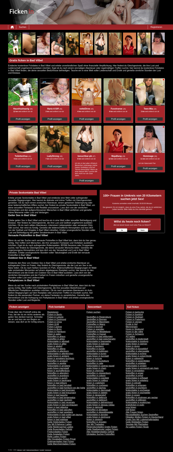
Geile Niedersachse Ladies (60, 427)
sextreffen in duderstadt (137, 339)
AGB (24, 450)
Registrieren (156, 27)
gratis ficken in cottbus (97, 380)
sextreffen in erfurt (134, 375)
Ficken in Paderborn (135, 319)
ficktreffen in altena (56, 349)
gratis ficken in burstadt (97, 356)
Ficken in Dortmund (56, 319)
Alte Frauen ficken (134, 412)
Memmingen (132, 327)
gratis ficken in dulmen (136, 344)
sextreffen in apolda (56, 363)
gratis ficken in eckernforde (139, 356)
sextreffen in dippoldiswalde (99, 412)
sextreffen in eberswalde (137, 351)
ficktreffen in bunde (95, 349)
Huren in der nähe (134, 331)
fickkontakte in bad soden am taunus (64, 414)
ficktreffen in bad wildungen (99, 336)
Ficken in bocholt (94, 327)
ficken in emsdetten (135, 371)
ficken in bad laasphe (57, 395)
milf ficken (130, 410)
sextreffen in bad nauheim (59, 400)
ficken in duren (133, 346)
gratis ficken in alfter (56, 344)
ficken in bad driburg (57, 383)
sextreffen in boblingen (97, 351)
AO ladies (130, 336)
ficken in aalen (54, 334)
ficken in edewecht (135, 358)
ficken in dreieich (94, 419)
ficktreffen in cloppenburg (98, 373)
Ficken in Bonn (54, 329)
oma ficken (131, 407)
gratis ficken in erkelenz (137, 380)
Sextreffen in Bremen (96, 319)
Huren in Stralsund (135, 329)
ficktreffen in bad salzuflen (59, 410)
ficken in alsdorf (54, 346)
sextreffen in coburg (95, 375)
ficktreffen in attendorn (58, 373)
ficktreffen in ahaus (56, 336)
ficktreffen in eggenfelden (138, 361)
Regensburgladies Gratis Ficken (101, 427)
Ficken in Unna (54, 322)
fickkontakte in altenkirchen (60, 353)
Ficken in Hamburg (56, 331)
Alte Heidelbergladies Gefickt (100, 432)
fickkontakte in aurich (57, 378)
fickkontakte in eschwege (138, 390)
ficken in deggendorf (96, 395)
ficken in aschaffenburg (58, 371)
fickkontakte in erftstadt (137, 378)
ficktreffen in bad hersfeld (59, 385)
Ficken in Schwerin (135, 334)
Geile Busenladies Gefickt (59, 429)
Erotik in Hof (131, 324)
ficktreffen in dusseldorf (137, 349)
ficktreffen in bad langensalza (61, 397)
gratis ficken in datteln (96, 392)
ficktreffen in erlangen (136, 385)
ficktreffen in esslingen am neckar (142, 397)
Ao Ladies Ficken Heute (137, 427)
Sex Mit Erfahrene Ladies (59, 424)
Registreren (53, 312)
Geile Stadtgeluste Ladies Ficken (102, 429)
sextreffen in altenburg (58, 351)
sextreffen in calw (94, 363)
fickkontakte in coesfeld (97, 378)
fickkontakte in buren (96, 353)
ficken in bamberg (95, 346)
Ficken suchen (93, 312)
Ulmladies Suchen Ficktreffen (100, 434)
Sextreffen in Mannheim (97, 322)
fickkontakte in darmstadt (98, 390)
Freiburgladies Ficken (57, 432)
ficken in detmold (94, 407)
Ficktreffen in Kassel (96, 334)
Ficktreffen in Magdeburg (98, 331)
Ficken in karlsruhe (135, 312)
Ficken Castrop (54, 327)
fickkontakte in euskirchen (138, 402)
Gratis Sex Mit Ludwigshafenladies (142, 419)
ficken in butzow (94, 358)
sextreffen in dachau (96, 388)
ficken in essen (133, 395)
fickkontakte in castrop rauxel (100, 366)
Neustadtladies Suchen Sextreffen (142, 414)
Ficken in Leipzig (55, 317)
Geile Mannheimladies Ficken (61, 444)
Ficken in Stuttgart (134, 317)
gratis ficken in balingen (97, 344)
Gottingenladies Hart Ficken (60, 441)
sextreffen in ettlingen (136, 400)
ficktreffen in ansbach (57, 361)
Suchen (22, 27)
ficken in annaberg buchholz (60, 358)
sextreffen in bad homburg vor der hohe (66, 388)
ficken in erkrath (133, 383)
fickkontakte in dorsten (97, 414)
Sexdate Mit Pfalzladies (137, 424)
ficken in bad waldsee (57, 419)
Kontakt (42, 450)
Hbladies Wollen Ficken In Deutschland (144, 417)
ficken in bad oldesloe (57, 407)
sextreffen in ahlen (56, 339)
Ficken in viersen (134, 322)
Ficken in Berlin (54, 314)
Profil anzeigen (23, 119)
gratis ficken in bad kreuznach (61, 392)
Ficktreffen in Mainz (95, 324)
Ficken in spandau (95, 329)
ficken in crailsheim (95, 383)
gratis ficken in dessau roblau (100, 405)
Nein (143, 230)
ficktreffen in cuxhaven (97, 385)
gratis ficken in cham (96, 368)
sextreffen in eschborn (136, 388)
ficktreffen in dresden (96, 422)
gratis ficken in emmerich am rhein (142, 368)
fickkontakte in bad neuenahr (61, 402)
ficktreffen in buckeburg (97, 361)
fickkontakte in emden (136, 366)
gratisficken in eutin (135, 405)
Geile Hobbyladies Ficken (59, 422)
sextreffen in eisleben (136, 363)
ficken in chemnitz (95, 371)
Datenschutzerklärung (32, 450)
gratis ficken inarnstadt (58, 368)
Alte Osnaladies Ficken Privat (61, 439)
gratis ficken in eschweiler (138, 392)
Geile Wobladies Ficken (137, 422)
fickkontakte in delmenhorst (99, 402)
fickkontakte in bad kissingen (61, 390)
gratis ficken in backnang (59, 380)
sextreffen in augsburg (58, 375)
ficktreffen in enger (134, 373)
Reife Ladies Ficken (56, 436)
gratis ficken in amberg (58, 356)
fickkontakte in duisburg (137, 341)
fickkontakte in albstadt (58, 341)
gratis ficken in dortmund (98, 417)
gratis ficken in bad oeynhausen (62, 405)
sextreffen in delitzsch (96, 400)
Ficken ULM (53, 324)
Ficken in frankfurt (134, 314)
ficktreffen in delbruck (96, 397)
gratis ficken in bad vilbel (59, 417)
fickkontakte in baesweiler (98, 341)
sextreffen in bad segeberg (60, 412)
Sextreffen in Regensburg (98, 317)
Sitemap (19, 450)
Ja (122, 230)
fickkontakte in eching (136, 353)
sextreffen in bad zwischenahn (101, 339)
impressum (48, 450)
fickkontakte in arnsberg (58, 366)
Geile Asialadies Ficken (58, 434)
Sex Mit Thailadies (95, 424)
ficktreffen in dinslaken (97, 410)
